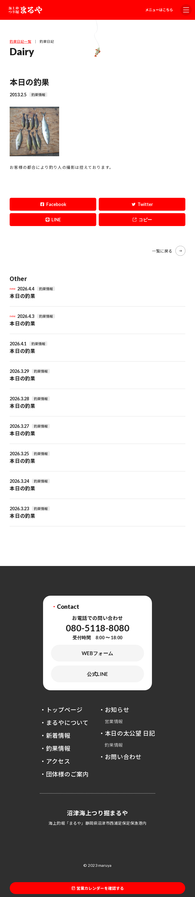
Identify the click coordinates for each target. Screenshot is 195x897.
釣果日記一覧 (20, 41)
